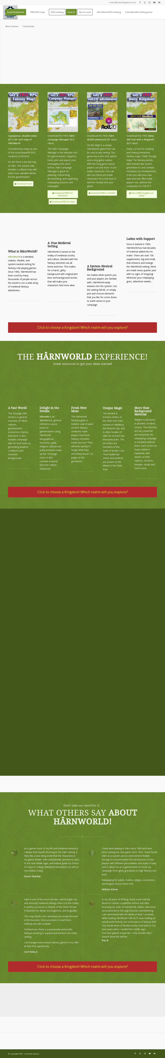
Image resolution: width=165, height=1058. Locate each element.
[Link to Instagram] (149, 2)
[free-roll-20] (102, 112)
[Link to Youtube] (154, 2)
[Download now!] (23, 183)
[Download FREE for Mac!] (63, 201)
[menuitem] (15, 12)
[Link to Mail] (159, 2)
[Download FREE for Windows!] (63, 194)
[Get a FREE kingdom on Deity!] (141, 194)
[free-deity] (141, 112)
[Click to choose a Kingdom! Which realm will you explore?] (82, 327)
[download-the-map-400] (23, 112)
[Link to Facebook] (140, 2)
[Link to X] (144, 2)
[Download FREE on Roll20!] (102, 193)
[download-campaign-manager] (63, 112)
